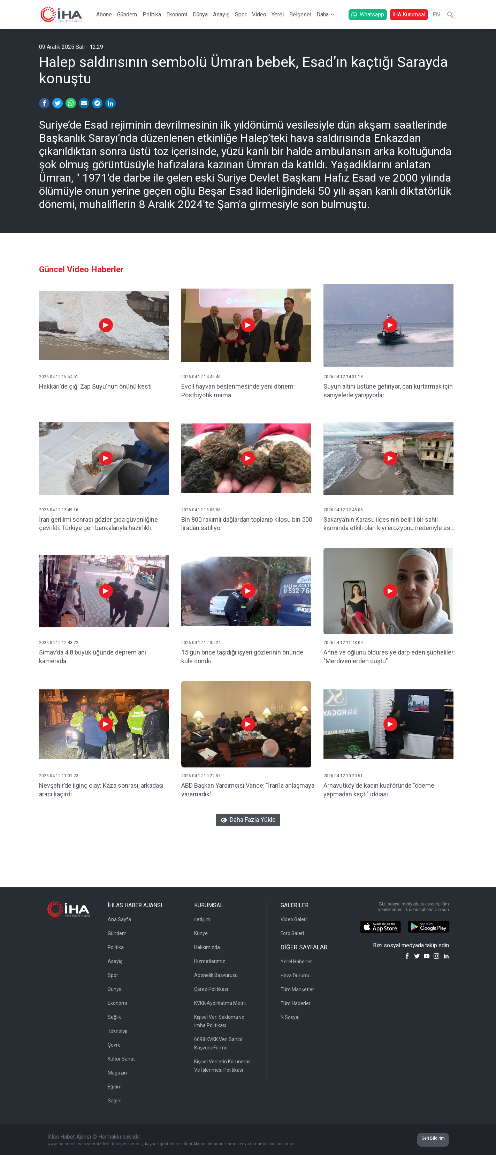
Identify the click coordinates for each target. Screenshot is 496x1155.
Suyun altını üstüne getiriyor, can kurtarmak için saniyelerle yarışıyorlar (388, 391)
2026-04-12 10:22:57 (201, 775)
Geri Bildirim (433, 1138)
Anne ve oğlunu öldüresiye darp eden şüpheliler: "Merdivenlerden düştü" (389, 657)
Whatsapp (367, 14)
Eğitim (115, 1086)
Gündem (127, 14)
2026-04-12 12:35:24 (201, 642)
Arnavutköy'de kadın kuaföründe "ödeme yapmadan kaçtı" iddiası (378, 790)
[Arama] (450, 14)
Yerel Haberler (296, 961)
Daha (322, 14)
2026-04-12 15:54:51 (58, 376)
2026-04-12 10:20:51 (343, 775)
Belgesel (300, 14)
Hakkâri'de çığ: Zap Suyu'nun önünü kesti (95, 386)
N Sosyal (290, 1017)
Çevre (114, 1045)
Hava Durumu (296, 975)
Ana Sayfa (119, 919)
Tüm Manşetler (297, 989)
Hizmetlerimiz (209, 961)
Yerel (278, 14)
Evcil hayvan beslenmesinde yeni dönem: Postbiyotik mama (238, 391)
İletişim (202, 919)
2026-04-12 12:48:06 (343, 509)
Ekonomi (176, 14)
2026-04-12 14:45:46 (201, 376)
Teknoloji (117, 1031)
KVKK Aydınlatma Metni (220, 1003)
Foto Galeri (292, 933)
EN (436, 14)
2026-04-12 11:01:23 (58, 775)
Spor (240, 14)
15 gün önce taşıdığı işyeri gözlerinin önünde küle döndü (242, 657)
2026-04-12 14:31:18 (343, 376)
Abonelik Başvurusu (216, 975)
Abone (104, 14)
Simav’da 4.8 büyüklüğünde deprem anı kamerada (92, 657)
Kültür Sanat (121, 1059)
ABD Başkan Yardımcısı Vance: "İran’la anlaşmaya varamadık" (247, 790)
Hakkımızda (207, 947)
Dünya (200, 14)
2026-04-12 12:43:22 (58, 642)
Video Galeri (294, 919)
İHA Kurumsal (408, 14)
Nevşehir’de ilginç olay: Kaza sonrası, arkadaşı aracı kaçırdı (101, 790)
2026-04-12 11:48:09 (343, 642)
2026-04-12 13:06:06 (201, 509)
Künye (201, 933)
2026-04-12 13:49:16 (58, 509)
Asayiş (221, 14)
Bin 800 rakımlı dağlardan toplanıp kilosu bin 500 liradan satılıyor (246, 524)
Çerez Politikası (211, 989)
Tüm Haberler (296, 1003)
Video (259, 14)
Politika (152, 14)
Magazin (117, 1073)
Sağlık (114, 1017)
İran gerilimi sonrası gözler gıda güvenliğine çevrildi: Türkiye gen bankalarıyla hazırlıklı (98, 524)
